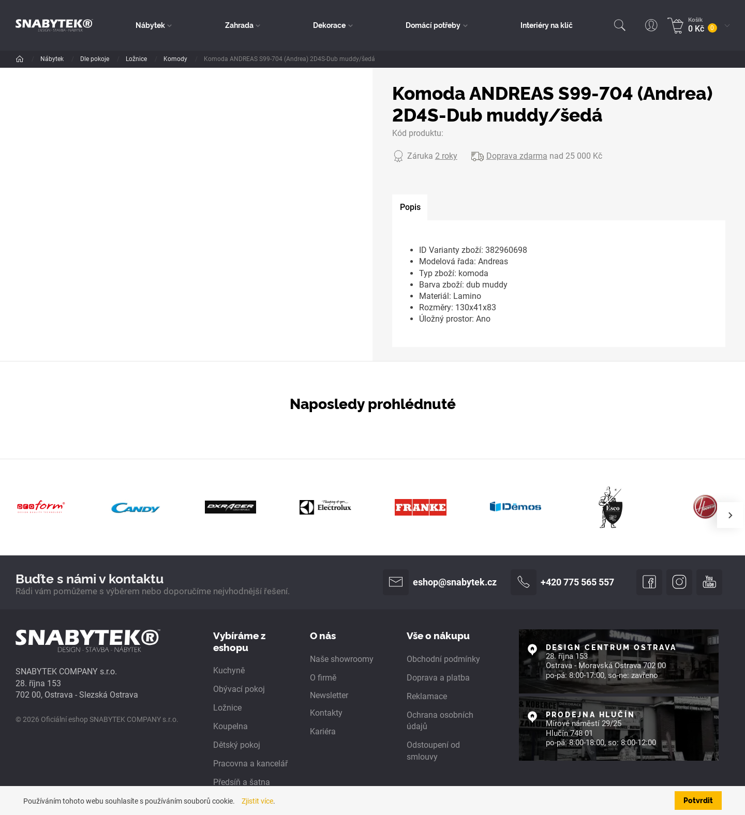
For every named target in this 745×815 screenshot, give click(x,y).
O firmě (323, 678)
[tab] (409, 207)
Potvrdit (698, 800)
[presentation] (730, 515)
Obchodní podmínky (443, 659)
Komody (176, 59)
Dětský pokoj (236, 745)
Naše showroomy (342, 659)
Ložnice (137, 59)
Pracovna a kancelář (250, 763)
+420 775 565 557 (562, 582)
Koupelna (230, 726)
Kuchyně (229, 670)
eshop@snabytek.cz (440, 582)
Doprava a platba (438, 678)
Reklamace (427, 696)
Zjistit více (257, 801)
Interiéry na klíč (546, 25)
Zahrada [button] (239, 25)
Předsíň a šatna (241, 782)
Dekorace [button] (329, 25)
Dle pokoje (95, 59)
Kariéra (323, 731)
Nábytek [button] (150, 25)
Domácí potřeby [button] (433, 25)
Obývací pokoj (239, 689)
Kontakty (326, 713)
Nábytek (52, 59)
